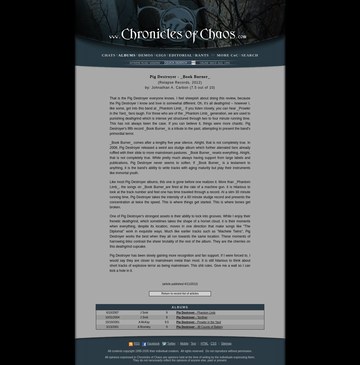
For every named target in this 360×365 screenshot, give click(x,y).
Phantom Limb (195, 312)
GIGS (161, 55)
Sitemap (226, 343)
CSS (214, 343)
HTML (204, 343)
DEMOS (145, 55)
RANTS (202, 55)
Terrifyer (191, 317)
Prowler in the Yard (198, 322)
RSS (137, 343)
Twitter (171, 343)
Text (193, 343)
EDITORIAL (180, 55)
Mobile (184, 343)
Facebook (153, 343)
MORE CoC (227, 55)
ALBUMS (127, 55)
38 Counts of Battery (199, 326)
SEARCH (249, 55)
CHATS (109, 55)
